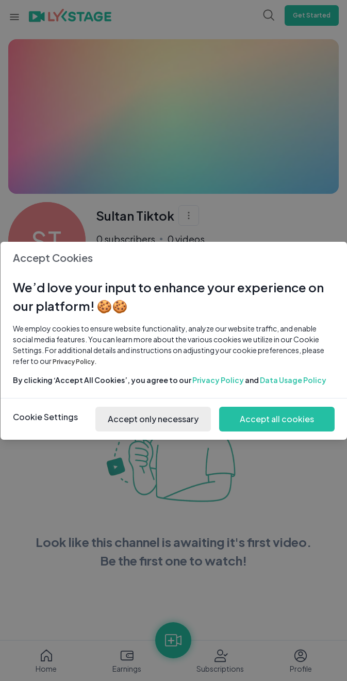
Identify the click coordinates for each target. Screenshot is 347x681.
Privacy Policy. (75, 362)
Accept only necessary (153, 418)
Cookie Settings (45, 416)
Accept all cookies (277, 418)
